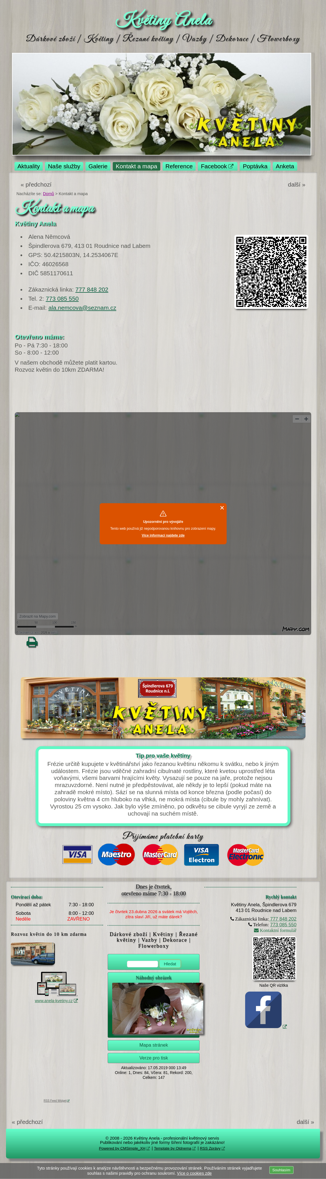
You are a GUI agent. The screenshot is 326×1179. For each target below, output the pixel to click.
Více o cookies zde (194, 1173)
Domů (48, 193)
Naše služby (64, 166)
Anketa (285, 166)
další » (296, 184)
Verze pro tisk (153, 1058)
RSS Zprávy (210, 1148)
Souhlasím (281, 1170)
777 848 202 (91, 289)
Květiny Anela (163, 21)
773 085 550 (62, 298)
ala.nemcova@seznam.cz (82, 307)
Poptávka (255, 166)
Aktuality (28, 166)
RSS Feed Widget (55, 1100)
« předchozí (36, 184)
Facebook (214, 166)
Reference (179, 166)
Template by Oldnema (172, 1148)
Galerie (98, 166)
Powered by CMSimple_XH (122, 1148)
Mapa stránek (153, 1045)
